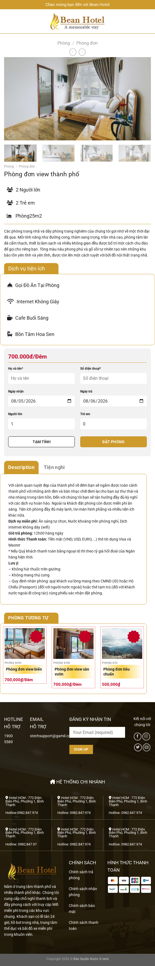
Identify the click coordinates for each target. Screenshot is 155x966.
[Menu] (7, 21)
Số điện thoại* (90, 369)
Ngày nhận (16, 391)
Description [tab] (21, 467)
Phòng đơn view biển (24, 669)
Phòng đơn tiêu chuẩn (116, 671)
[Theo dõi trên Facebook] (137, 736)
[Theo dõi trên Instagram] (146, 736)
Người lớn (15, 414)
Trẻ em (85, 414)
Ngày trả (86, 391)
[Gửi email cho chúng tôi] (146, 747)
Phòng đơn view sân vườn (72, 671)
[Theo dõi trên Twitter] (138, 747)
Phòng (63, 43)
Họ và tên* (15, 369)
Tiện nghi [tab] (54, 467)
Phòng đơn (87, 43)
